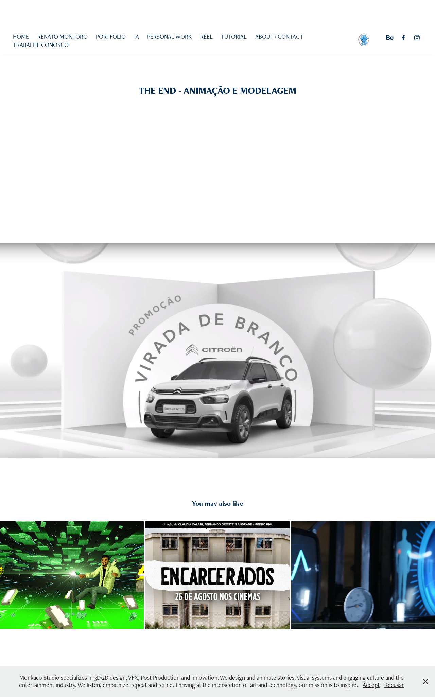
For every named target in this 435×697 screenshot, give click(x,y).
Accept (371, 685)
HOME (21, 36)
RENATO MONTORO (62, 36)
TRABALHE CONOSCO (41, 45)
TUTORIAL (234, 36)
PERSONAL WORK (169, 36)
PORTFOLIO (111, 36)
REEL (206, 36)
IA (136, 36)
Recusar (394, 685)
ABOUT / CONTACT (279, 36)
